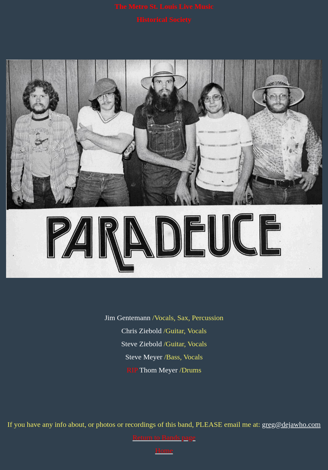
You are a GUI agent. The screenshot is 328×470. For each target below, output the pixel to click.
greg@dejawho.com (291, 424)
